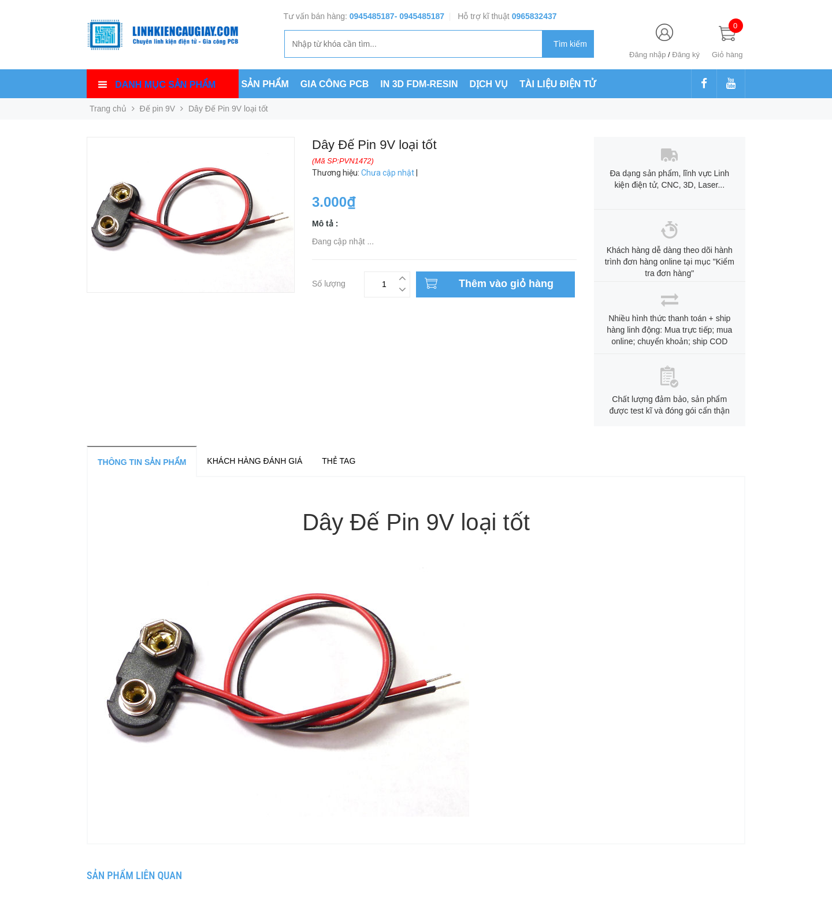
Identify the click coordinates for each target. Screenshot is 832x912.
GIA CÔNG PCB (334, 84)
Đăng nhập (647, 54)
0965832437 (534, 16)
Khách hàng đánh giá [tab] (254, 461)
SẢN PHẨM (265, 84)
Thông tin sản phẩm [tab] (142, 462)
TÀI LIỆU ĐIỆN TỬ (557, 84)
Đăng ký (686, 54)
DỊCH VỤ (489, 84)
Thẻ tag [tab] (338, 461)
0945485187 (372, 16)
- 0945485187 (419, 16)
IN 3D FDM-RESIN (419, 84)
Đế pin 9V (158, 108)
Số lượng (329, 282)
